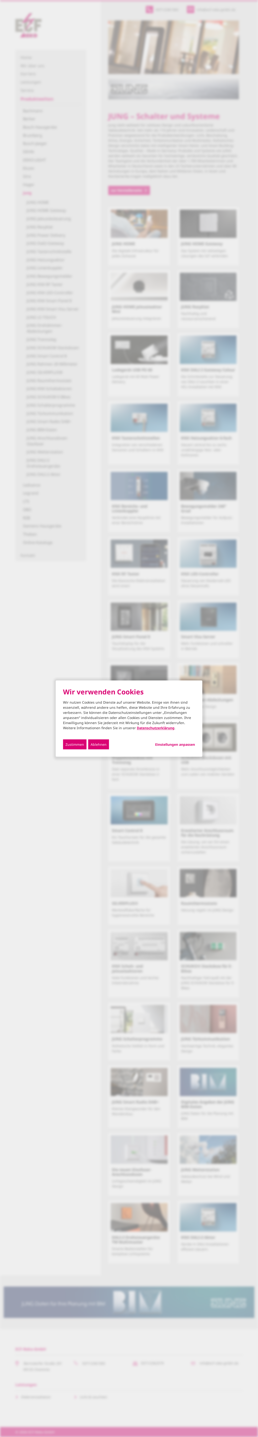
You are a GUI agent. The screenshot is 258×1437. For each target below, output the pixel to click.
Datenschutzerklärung (155, 727)
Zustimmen (74, 744)
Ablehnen (99, 744)
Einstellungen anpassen (175, 744)
